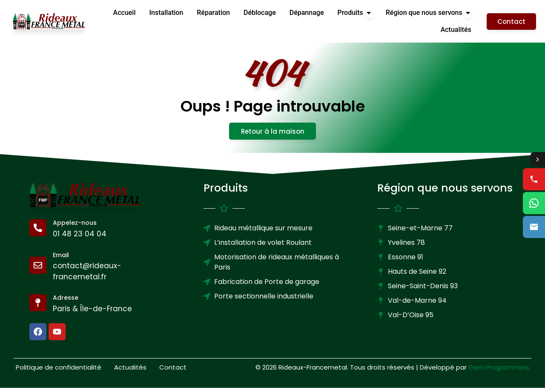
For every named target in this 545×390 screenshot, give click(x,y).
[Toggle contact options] (537, 159)
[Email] (37, 267)
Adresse (65, 299)
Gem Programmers (498, 368)
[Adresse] (37, 304)
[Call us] (534, 180)
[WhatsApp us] (534, 203)
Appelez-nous (75, 225)
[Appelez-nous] (37, 229)
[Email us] (534, 227)
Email (61, 256)
